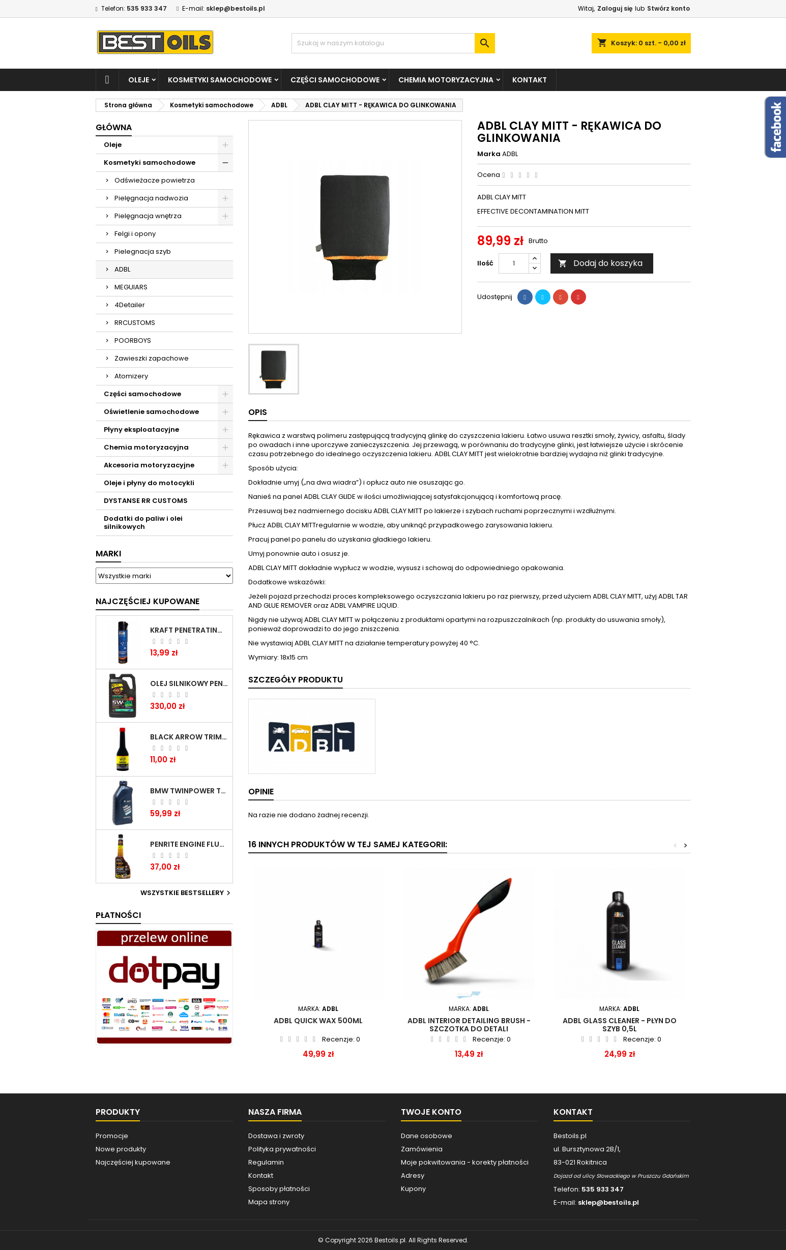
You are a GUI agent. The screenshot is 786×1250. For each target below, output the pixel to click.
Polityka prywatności (282, 1149)
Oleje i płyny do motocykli (149, 483)
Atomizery (131, 376)
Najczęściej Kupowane (147, 601)
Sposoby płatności (279, 1189)
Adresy (412, 1175)
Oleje (138, 80)
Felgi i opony (135, 234)
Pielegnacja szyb (142, 251)
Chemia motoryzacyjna (445, 80)
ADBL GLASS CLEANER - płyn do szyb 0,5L (620, 1025)
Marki (108, 553)
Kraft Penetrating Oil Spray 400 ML (189, 630)
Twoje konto (431, 1112)
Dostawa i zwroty (276, 1136)
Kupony (413, 1189)
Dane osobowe (426, 1136)
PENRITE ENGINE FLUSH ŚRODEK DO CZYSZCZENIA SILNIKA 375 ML (189, 844)
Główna (114, 127)
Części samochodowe (335, 80)
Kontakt (529, 80)
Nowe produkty (121, 1149)
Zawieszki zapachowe (151, 358)
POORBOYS (132, 340)
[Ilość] (514, 263)
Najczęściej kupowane (133, 1162)
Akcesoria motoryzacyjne (149, 465)
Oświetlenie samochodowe (151, 411)
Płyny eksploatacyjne (141, 429)
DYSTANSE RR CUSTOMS (146, 500)
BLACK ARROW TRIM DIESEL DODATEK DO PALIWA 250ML (189, 737)
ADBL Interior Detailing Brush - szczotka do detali (469, 1025)
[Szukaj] (393, 43)
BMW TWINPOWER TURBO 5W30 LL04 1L (189, 791)
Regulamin (266, 1162)
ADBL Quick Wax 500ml (318, 1021)
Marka (489, 154)
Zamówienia (422, 1149)
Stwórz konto (668, 8)
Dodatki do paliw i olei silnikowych (143, 522)
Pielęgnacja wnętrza (148, 216)
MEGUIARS (131, 287)
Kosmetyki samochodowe (220, 80)
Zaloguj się (614, 8)
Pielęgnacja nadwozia (151, 198)
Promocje (112, 1136)
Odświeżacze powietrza (154, 180)
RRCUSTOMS (134, 323)
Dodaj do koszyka (600, 263)
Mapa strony (268, 1202)
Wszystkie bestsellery (186, 893)
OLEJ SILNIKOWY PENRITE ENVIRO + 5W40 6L (189, 683)
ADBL (122, 269)
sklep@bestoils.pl (235, 8)
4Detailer (129, 305)
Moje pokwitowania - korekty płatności (465, 1162)
